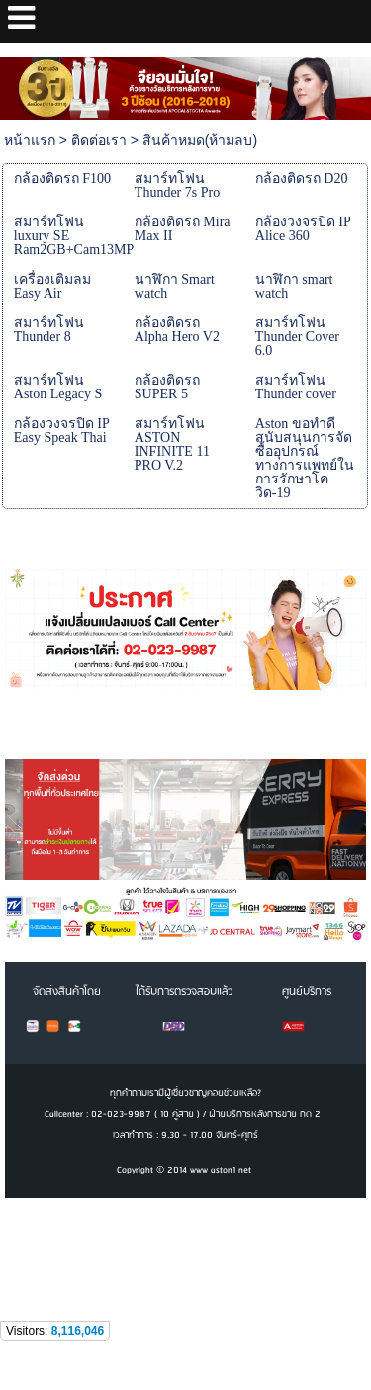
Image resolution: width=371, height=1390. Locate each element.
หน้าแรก (29, 140)
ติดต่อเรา (99, 140)
